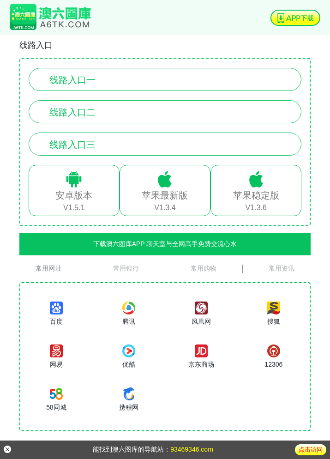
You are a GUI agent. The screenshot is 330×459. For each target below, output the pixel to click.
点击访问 (311, 449)
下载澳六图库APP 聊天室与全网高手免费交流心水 (165, 244)
